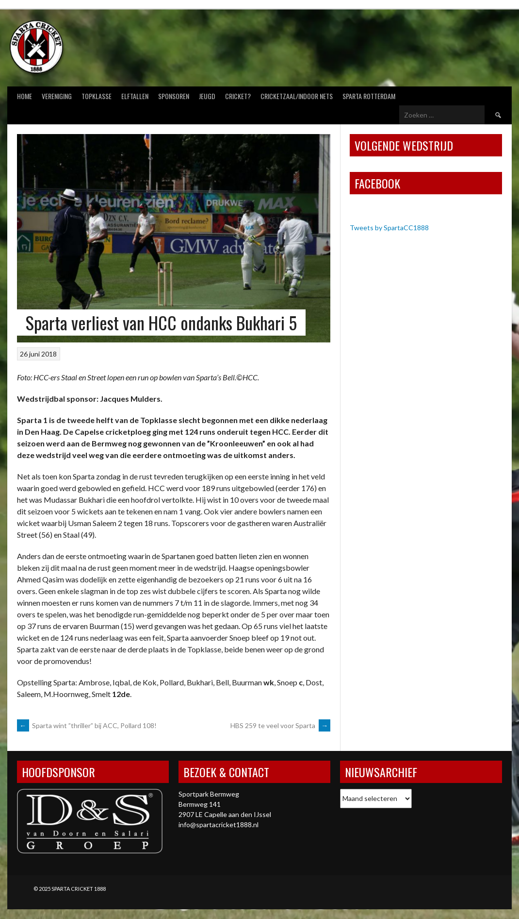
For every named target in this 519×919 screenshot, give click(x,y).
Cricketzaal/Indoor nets (296, 96)
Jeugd (207, 96)
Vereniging (57, 96)
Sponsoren (173, 96)
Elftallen (134, 96)
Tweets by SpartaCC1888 (389, 227)
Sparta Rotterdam (368, 96)
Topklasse (96, 96)
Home (24, 96)
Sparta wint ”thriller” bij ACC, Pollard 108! (87, 725)
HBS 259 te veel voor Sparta (280, 725)
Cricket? (238, 96)
